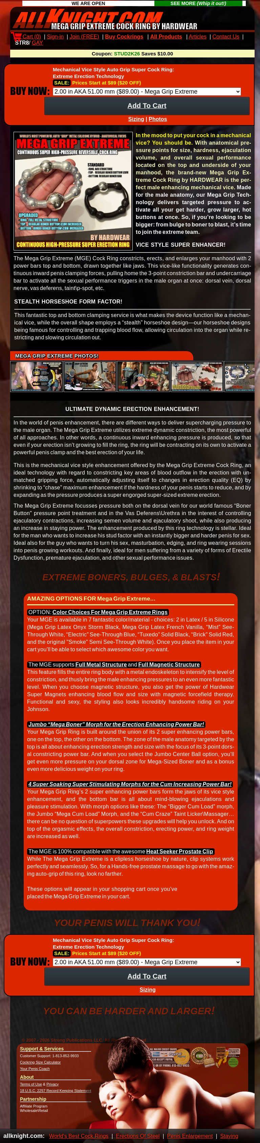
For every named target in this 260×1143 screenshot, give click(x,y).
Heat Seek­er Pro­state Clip (179, 851)
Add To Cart (147, 105)
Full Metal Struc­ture (101, 664)
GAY (37, 43)
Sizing (136, 119)
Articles (198, 37)
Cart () (27, 37)
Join (84, 37)
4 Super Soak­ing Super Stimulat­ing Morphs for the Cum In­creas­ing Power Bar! (130, 784)
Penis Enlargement (190, 1136)
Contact (226, 37)
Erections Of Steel (138, 1136)
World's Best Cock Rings (78, 1136)
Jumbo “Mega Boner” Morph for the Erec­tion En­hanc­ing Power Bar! (116, 724)
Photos (158, 119)
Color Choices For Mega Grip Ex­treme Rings (110, 612)
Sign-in (55, 37)
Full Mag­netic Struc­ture (169, 664)
